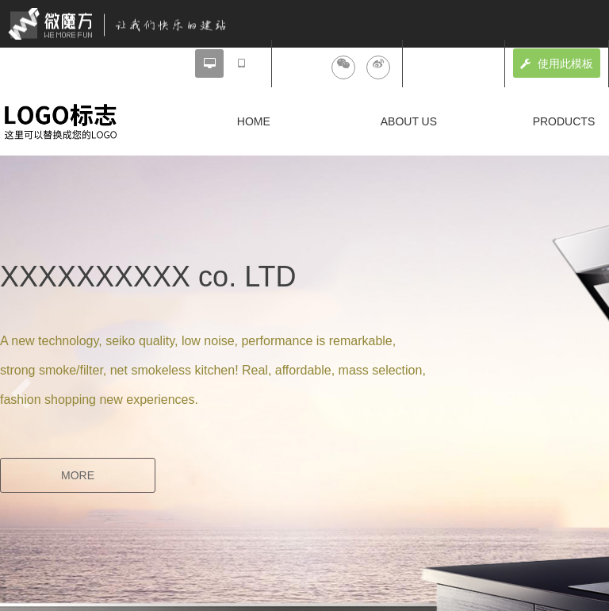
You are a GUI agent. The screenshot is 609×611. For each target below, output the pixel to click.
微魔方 (131, 24)
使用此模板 (556, 63)
